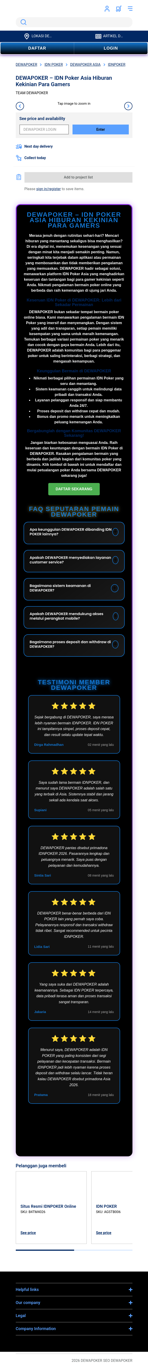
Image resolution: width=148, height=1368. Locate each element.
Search (23, 22)
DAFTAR (37, 48)
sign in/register (48, 189)
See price (28, 1233)
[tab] (45, 1250)
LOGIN (111, 48)
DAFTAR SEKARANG (74, 489)
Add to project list (78, 177)
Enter (100, 129)
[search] (74, 22)
